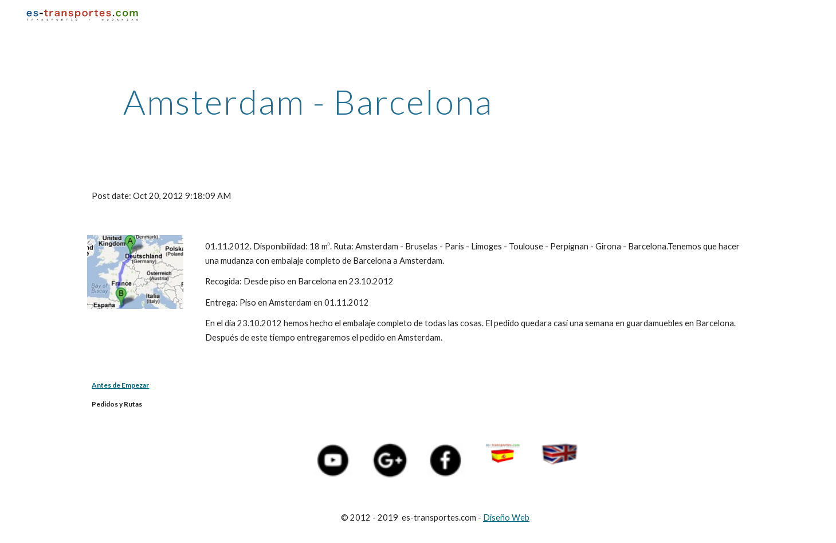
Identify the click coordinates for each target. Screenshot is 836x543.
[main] (307, 101)
